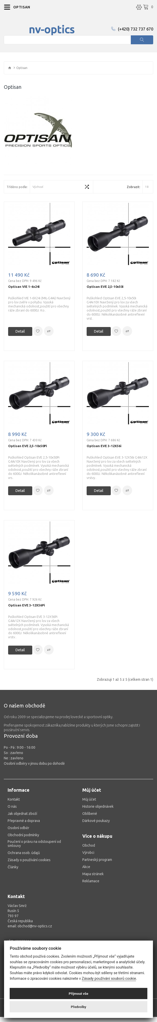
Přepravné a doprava (24, 821)
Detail (20, 331)
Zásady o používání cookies (29, 860)
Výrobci (88, 852)
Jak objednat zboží (22, 814)
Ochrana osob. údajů (24, 853)
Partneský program (97, 860)
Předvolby (78, 1007)
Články (13, 867)
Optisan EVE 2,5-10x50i (105, 286)
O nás (12, 806)
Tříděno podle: (17, 187)
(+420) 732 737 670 (132, 29)
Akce (86, 867)
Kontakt (14, 799)
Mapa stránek (93, 874)
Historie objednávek (98, 806)
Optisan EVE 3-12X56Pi (26, 605)
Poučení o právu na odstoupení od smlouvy (34, 844)
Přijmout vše (78, 993)
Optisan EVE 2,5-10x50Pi (27, 446)
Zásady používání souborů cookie (109, 978)
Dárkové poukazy (96, 821)
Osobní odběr (18, 828)
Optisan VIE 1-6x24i (24, 286)
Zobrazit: (133, 187)
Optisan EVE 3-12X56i (104, 446)
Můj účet (89, 799)
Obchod (88, 845)
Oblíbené (89, 814)
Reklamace (90, 881)
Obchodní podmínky (23, 835)
